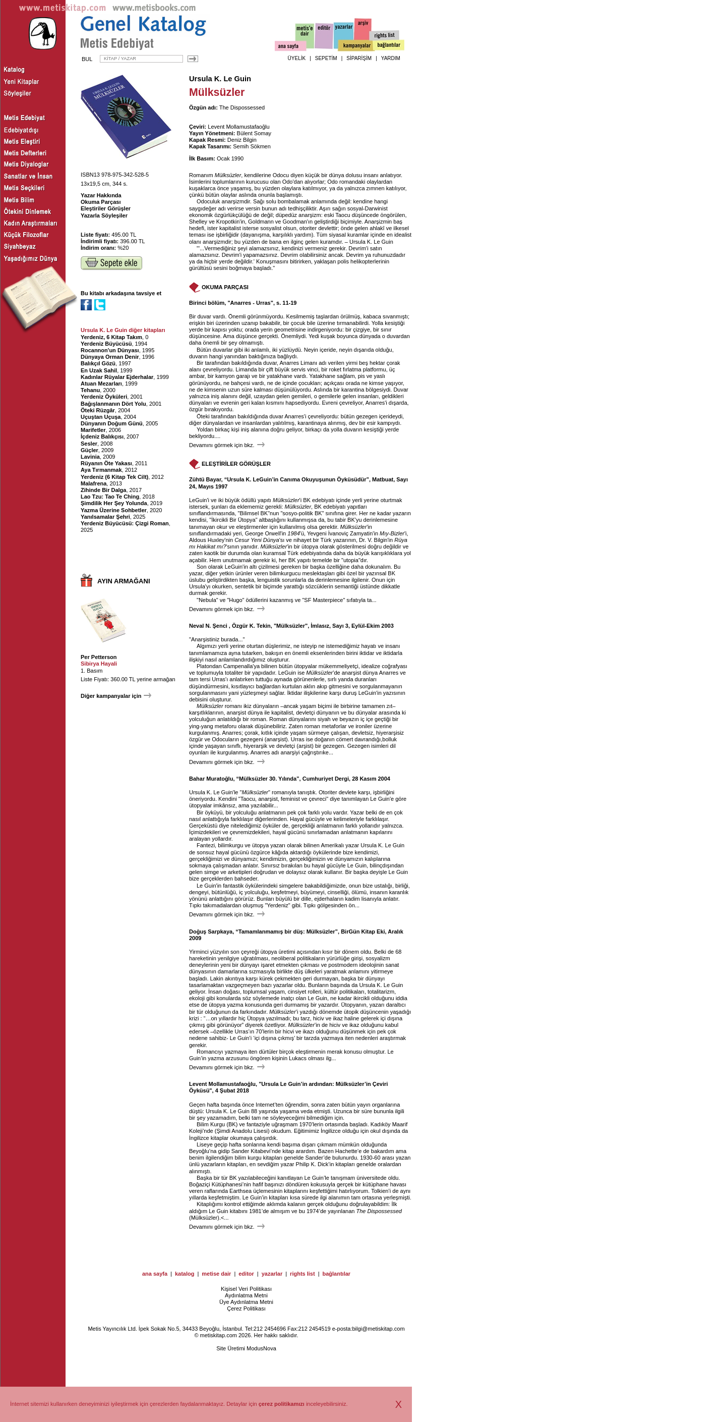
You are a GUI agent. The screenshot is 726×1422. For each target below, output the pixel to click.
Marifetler (93, 430)
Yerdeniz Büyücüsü (106, 344)
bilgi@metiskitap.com (378, 1329)
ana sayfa (154, 1274)
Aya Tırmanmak (101, 470)
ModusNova (261, 1348)
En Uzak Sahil (99, 370)
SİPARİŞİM (359, 58)
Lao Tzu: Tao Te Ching (110, 497)
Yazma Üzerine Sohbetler (114, 510)
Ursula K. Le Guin (220, 79)
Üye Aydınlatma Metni (246, 1302)
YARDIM (390, 58)
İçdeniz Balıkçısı (102, 436)
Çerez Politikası (246, 1308)
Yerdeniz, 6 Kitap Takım (111, 337)
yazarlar (272, 1274)
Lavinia (90, 457)
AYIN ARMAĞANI (123, 581)
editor (246, 1274)
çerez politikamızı (282, 1404)
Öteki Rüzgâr (98, 410)
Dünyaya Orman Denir (110, 357)
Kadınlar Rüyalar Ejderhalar (117, 377)
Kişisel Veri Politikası (246, 1289)
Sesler (89, 444)
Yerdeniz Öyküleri (104, 397)
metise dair (216, 1274)
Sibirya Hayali (99, 664)
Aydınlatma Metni (246, 1295)
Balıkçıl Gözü (98, 363)
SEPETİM (326, 58)
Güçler (89, 450)
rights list (302, 1274)
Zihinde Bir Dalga (103, 490)
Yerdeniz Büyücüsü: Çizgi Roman (125, 523)
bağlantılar (336, 1274)
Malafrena (93, 483)
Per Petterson (99, 657)
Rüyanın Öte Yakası (106, 463)
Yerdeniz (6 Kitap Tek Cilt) (114, 477)
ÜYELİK (297, 58)
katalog (185, 1274)
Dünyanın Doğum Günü (112, 423)
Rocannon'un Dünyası (110, 350)
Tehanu (90, 390)
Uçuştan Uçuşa (100, 417)
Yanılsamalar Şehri (105, 517)
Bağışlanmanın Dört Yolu (113, 404)
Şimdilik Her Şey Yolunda (114, 503)
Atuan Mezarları (101, 383)
